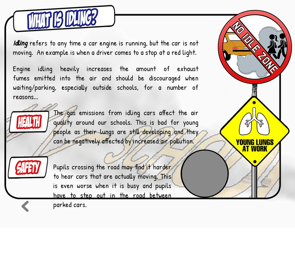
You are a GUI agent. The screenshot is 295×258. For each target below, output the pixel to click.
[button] (205, 173)
